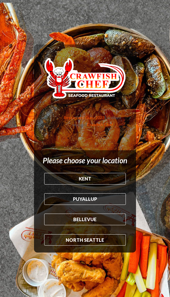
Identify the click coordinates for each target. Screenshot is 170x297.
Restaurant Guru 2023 (84, 117)
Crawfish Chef (100, 124)
